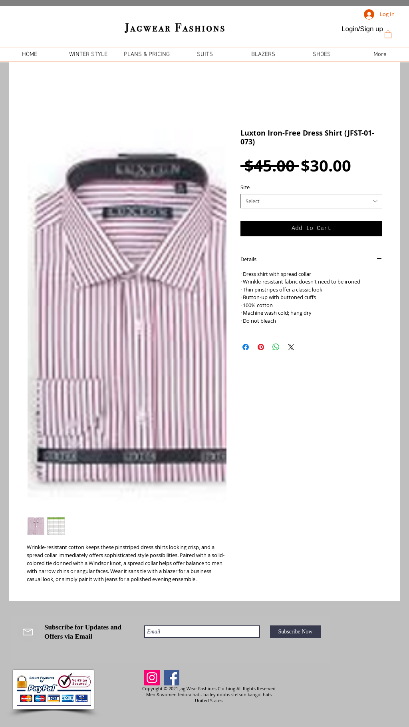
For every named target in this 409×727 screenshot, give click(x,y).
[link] (388, 34)
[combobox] (311, 201)
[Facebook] (171, 677)
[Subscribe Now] (295, 631)
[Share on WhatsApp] (276, 347)
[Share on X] (291, 347)
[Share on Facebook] (245, 347)
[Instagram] (152, 677)
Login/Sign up (362, 29)
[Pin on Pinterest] (261, 347)
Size (245, 187)
